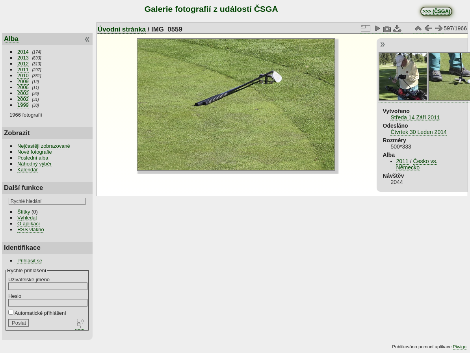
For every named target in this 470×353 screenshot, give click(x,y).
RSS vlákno (30, 229)
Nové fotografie (34, 152)
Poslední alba (32, 158)
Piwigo (459, 346)
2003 (23, 93)
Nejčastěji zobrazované (43, 146)
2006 (23, 87)
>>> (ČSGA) (436, 11)
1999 (23, 105)
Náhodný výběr (34, 164)
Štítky (23, 212)
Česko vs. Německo (417, 164)
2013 (23, 58)
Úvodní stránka (122, 29)
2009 (23, 81)
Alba (11, 39)
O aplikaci (28, 224)
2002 (23, 99)
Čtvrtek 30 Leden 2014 (418, 132)
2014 (23, 52)
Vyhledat (27, 218)
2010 (23, 75)
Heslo (14, 296)
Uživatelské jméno (29, 279)
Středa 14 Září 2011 (415, 117)
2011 (23, 69)
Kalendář (27, 170)
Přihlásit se (29, 261)
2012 (23, 64)
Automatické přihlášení (37, 313)
